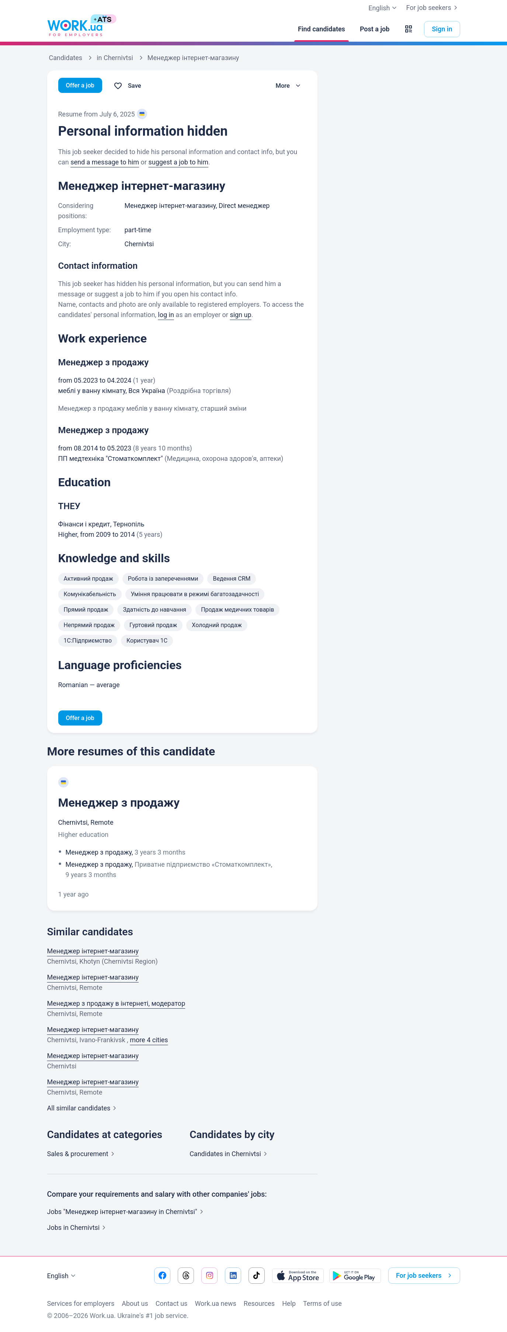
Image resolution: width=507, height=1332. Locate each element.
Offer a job (81, 86)
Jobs (78, 1228)
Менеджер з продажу (119, 804)
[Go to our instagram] (209, 1275)
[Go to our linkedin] (233, 1275)
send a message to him (104, 162)
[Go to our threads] (186, 1275)
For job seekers (433, 8)
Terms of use (322, 1303)
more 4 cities (149, 1041)
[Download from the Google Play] (355, 1275)
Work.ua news (215, 1303)
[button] (408, 29)
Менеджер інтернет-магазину (93, 952)
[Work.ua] (75, 29)
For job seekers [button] (425, 1275)
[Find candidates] (321, 29)
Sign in (442, 29)
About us (135, 1303)
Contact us (172, 1303)
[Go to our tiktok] (257, 1275)
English (62, 1276)
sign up (240, 315)
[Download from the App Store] (298, 1275)
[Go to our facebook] (162, 1275)
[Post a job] (374, 29)
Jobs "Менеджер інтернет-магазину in (126, 1213)
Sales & (82, 1155)
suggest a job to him (178, 162)
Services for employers (81, 1303)
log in (166, 315)
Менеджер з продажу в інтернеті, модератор (116, 1004)
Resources (259, 1303)
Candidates (230, 1155)
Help (289, 1303)
